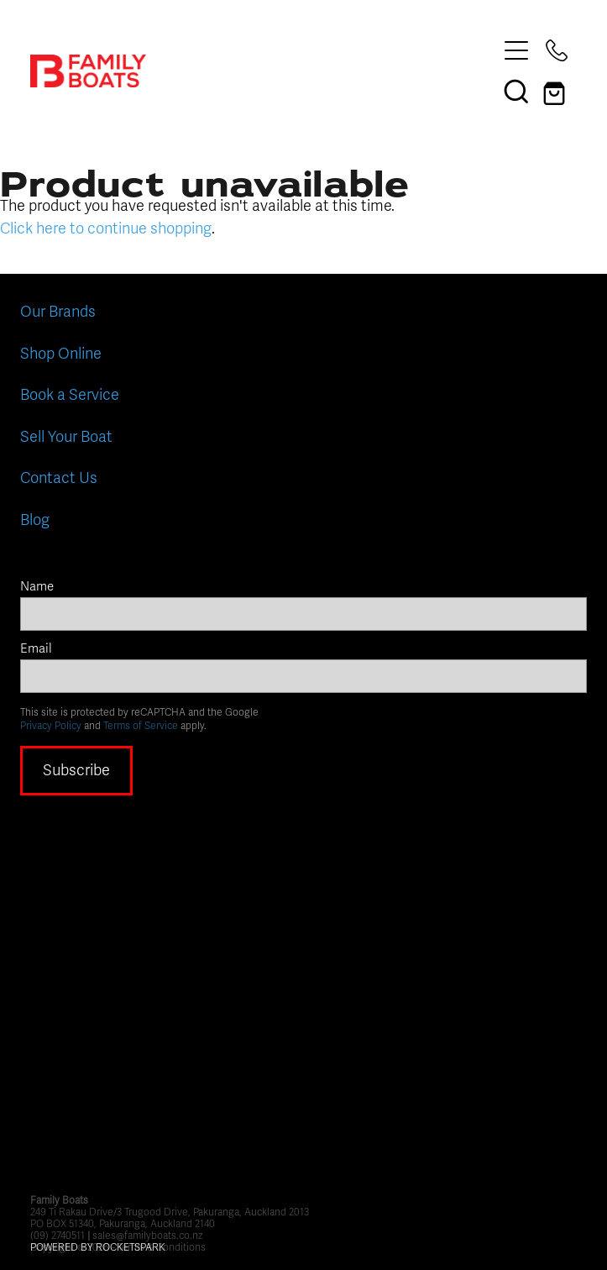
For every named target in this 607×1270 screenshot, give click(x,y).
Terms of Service (140, 726)
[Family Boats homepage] (263, 71)
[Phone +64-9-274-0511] (556, 50)
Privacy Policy (50, 726)
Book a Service (69, 395)
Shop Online (61, 353)
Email (36, 649)
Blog (35, 520)
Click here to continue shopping (106, 228)
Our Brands (58, 311)
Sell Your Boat (66, 437)
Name (37, 586)
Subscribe (76, 770)
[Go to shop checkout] (556, 91)
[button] (516, 91)
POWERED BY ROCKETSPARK (97, 1247)
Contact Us (58, 478)
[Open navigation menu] (516, 50)
